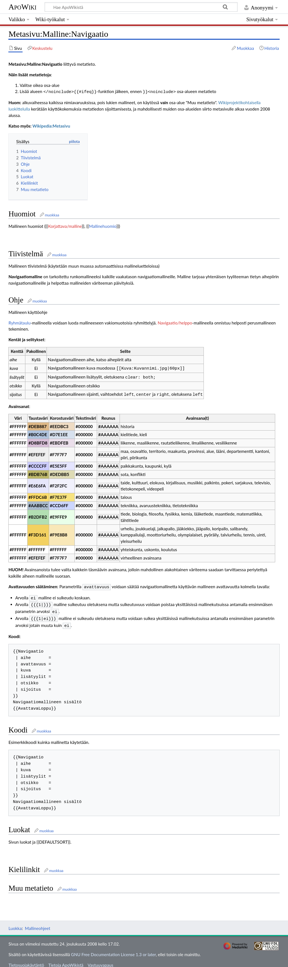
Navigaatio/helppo (175, 322)
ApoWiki (22, 7)
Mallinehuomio (103, 225)
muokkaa (52, 214)
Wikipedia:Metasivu (51, 125)
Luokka (14, 922)
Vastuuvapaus (100, 959)
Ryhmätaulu (19, 322)
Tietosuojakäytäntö (26, 959)
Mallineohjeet (37, 922)
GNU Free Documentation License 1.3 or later (113, 948)
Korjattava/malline (65, 225)
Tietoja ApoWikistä (65, 959)
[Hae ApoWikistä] (141, 7)
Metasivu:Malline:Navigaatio (35, 64)
